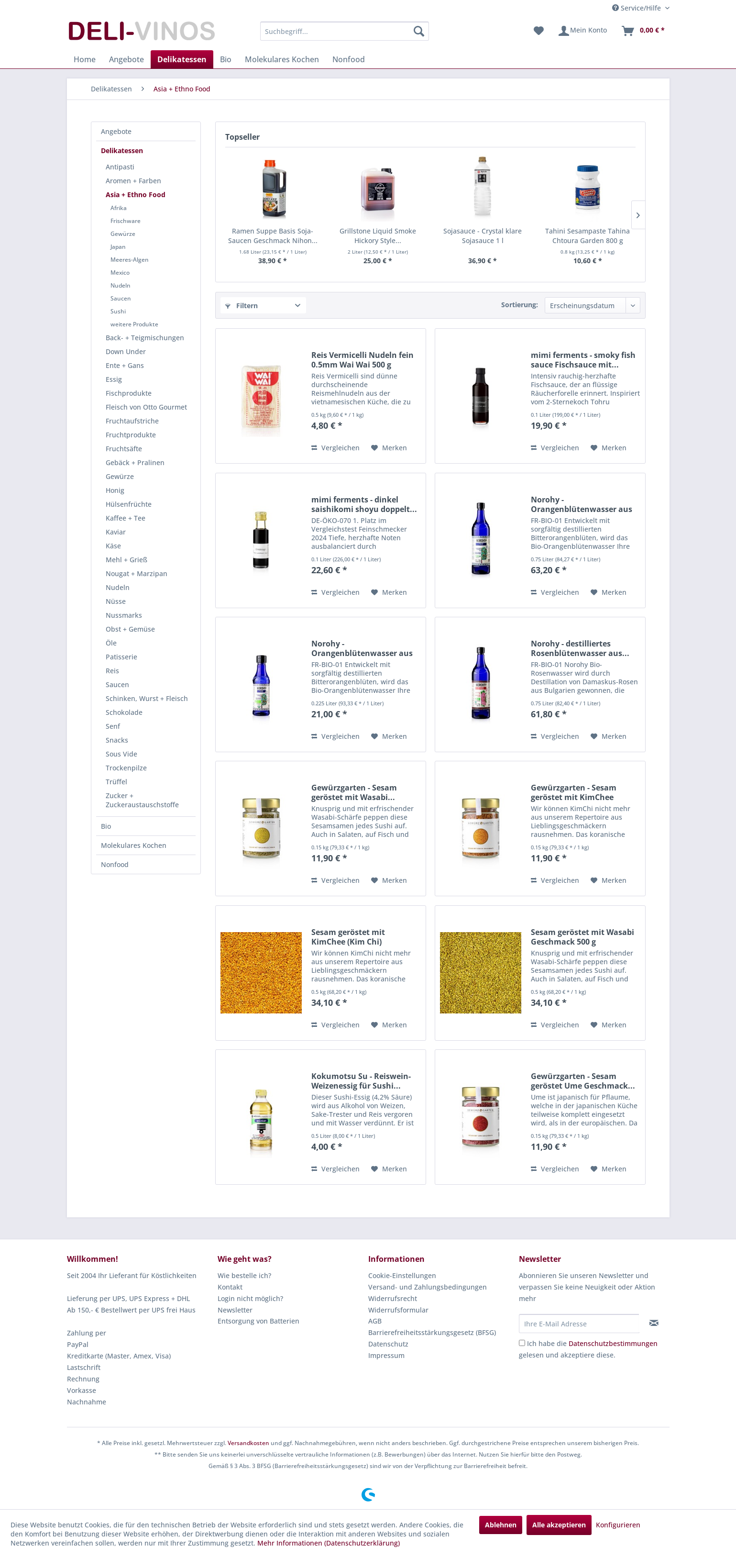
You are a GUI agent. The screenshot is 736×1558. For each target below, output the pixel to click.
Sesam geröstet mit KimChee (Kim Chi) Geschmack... (348, 936)
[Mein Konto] (582, 31)
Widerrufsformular (398, 1309)
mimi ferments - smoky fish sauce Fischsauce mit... (583, 359)
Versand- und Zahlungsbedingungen (427, 1286)
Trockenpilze (126, 767)
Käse (113, 545)
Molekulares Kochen (133, 845)
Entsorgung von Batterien (258, 1320)
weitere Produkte (134, 324)
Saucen (120, 298)
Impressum (386, 1355)
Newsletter (235, 1309)
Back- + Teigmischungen (145, 337)
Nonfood (115, 864)
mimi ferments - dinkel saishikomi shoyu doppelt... (364, 504)
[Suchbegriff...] (344, 31)
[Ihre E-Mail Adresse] (579, 1323)
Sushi (118, 311)
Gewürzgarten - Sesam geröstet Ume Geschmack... (583, 1081)
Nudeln (120, 285)
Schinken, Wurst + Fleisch (147, 698)
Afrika (118, 208)
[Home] (84, 59)
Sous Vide (121, 753)
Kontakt (230, 1286)
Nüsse (116, 601)
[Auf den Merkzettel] (389, 448)
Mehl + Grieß (126, 559)
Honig (115, 490)
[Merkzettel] (539, 31)
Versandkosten (248, 1443)
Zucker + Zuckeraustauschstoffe (142, 800)
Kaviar (116, 531)
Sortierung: (519, 304)
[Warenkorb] (643, 31)
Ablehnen (500, 1524)
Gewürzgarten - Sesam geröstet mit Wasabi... (354, 792)
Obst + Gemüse (130, 629)
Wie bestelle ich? (244, 1275)
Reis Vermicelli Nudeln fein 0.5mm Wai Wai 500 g (362, 359)
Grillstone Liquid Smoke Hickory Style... (378, 235)
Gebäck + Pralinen (135, 462)
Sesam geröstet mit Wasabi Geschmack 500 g (582, 936)
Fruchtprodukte (131, 434)
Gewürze (122, 234)
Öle (111, 642)
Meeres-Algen (129, 260)
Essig (114, 379)
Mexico (120, 272)
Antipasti (120, 166)
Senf (113, 726)
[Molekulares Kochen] (282, 59)
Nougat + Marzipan (136, 573)
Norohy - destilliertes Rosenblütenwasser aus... (580, 648)
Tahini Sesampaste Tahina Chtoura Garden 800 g (587, 235)
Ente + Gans (125, 365)
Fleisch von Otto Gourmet (146, 407)
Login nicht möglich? (250, 1298)
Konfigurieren (618, 1524)
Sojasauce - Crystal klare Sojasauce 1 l (482, 235)
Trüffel (116, 781)
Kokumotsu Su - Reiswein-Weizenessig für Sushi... (361, 1081)
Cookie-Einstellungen (402, 1275)
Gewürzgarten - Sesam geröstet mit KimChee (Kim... (573, 792)
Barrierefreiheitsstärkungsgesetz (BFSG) (432, 1332)
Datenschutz (388, 1343)
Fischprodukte (129, 393)
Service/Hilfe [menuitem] (637, 7)
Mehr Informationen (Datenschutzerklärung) (328, 1542)
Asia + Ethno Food (135, 194)
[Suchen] (419, 31)
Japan (118, 247)
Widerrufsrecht (392, 1298)
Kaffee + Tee (125, 518)
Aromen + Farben (133, 180)
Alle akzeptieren (559, 1524)
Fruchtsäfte (124, 448)
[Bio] (225, 59)
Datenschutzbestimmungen (613, 1343)
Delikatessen (122, 150)
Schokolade (124, 712)
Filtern (241, 305)
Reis (112, 670)
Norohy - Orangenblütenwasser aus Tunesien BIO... (581, 504)
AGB (375, 1320)
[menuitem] (344, 31)
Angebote (116, 131)
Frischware (125, 221)
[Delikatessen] (182, 59)
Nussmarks (124, 615)
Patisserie (121, 656)
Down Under (126, 351)
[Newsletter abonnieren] (654, 1323)
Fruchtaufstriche (132, 420)
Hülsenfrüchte (129, 504)
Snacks (117, 740)
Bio (106, 826)
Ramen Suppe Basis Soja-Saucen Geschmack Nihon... (273, 235)
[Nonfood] (349, 59)
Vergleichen (335, 447)
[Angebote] (126, 59)
